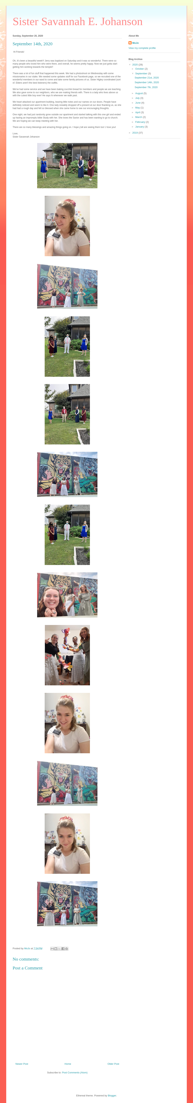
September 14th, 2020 (147, 82)
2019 (135, 132)
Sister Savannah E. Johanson (78, 21)
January (140, 126)
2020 (135, 64)
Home (68, 1063)
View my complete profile (142, 48)
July (137, 98)
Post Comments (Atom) (74, 1072)
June (138, 102)
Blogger (112, 1095)
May (138, 107)
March (139, 117)
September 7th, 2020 (146, 87)
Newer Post (21, 1063)
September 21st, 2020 (147, 77)
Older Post (113, 1063)
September (141, 73)
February (140, 122)
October (140, 68)
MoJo (135, 43)
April (138, 112)
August (139, 93)
